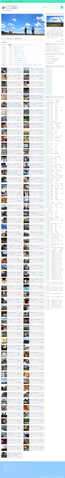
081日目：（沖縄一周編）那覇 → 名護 (54, 236)
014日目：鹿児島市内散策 (35, 406)
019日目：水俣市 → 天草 (14, 393)
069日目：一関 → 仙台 (13, 225)
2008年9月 (48, 92)
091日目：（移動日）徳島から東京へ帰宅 (54, 258)
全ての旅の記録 (49, 56)
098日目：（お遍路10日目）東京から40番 (54, 269)
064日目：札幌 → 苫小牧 (36, 239)
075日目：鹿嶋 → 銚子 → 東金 (53, 226)
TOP (3, 1)
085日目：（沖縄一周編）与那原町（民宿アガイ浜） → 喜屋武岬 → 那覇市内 (14, 172)
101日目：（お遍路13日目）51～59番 (54, 274)
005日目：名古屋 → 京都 (14, 439)
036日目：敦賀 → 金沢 (35, 332)
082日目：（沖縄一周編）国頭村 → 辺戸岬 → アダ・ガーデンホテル (36, 179)
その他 (15, 1)
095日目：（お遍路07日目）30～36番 (54, 264)
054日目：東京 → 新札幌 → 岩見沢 (54, 188)
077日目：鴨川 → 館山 (13, 198)
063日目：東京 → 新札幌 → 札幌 (54, 204)
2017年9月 (48, 78)
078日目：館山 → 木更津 (36, 192)
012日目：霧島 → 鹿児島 (36, 413)
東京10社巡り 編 (50, 61)
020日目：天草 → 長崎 (35, 386)
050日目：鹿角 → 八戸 (35, 285)
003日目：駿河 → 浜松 (13, 446)
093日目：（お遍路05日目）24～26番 (54, 261)
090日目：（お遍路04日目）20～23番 (54, 256)
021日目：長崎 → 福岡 (13, 386)
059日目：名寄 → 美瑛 (13, 259)
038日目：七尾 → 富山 (35, 326)
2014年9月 (48, 83)
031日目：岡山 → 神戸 (13, 352)
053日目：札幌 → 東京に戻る (52, 186)
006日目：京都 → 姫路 (35, 433)
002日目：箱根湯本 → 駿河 (36, 446)
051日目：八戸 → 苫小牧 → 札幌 (54, 183)
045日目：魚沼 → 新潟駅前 (14, 306)
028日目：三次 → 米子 (35, 359)
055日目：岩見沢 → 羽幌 (14, 272)
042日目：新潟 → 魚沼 (35, 312)
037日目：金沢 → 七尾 (13, 332)
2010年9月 (48, 89)
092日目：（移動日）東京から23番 (53, 260)
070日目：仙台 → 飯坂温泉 (36, 218)
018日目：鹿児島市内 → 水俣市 (53, 128)
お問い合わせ (20, 1)
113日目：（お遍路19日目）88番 (53, 304)
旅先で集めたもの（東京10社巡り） (53, 51)
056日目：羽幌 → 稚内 (35, 265)
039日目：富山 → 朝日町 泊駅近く (53, 164)
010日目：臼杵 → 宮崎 (35, 419)
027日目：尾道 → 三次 (13, 366)
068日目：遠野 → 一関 (35, 225)
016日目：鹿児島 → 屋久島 (36, 399)
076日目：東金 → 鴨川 (35, 198)
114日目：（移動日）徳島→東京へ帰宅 (54, 306)
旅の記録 (10, 1)
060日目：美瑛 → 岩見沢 (36, 252)
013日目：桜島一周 (12, 413)
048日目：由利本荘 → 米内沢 (52, 178)
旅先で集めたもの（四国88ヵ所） (53, 49)
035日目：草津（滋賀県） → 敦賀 (53, 158)
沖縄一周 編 (49, 63)
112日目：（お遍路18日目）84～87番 (54, 303)
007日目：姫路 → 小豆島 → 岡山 (54, 110)
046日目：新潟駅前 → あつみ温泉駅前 (54, 175)
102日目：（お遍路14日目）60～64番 (54, 276)
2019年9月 (48, 75)
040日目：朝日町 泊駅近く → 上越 (53, 166)
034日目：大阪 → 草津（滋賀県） (53, 156)
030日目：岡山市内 (34, 352)
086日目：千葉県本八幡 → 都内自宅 (54, 250)
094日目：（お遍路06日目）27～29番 (54, 263)
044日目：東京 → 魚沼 (35, 306)
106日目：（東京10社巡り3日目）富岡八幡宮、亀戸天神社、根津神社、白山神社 (36, 97)
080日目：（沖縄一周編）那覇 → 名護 (54, 234)
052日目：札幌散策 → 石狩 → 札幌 (54, 185)
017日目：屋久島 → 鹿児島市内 (53, 126)
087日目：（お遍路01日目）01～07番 (54, 252)
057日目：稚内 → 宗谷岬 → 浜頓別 (54, 193)
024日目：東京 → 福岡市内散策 (53, 137)
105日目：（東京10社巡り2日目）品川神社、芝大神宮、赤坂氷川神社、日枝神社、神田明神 (14, 104)
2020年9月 (48, 73)
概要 (6, 1)
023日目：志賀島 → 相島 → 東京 (54, 135)
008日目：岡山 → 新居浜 (36, 426)
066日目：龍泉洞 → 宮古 (36, 232)
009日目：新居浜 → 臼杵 (14, 426)
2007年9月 (48, 94)
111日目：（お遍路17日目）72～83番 (54, 301)
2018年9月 (48, 76)
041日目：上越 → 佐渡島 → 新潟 (54, 167)
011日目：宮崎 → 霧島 (13, 419)
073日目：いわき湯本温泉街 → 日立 (54, 223)
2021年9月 (48, 71)
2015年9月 (48, 81)
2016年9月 (48, 79)
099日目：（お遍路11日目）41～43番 (54, 271)
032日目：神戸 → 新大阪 (36, 346)
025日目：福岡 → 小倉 (13, 372)
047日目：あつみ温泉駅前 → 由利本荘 (54, 177)
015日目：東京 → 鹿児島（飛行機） (54, 123)
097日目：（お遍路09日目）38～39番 (54, 268)
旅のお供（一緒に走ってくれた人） (53, 46)
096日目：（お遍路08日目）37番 (53, 266)
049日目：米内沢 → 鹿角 (14, 292)
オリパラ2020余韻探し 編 (52, 60)
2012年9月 (48, 86)
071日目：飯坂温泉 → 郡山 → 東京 (54, 218)
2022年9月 (48, 70)
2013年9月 (48, 84)
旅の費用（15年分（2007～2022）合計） (54, 48)
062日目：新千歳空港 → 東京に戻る (54, 202)
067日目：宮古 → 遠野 (13, 232)
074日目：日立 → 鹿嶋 (35, 205)
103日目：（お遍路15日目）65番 (53, 277)
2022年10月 (48, 68)
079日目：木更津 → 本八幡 (14, 192)
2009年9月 (48, 91)
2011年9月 (48, 87)
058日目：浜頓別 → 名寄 (36, 259)
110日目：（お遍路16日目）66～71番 (54, 299)
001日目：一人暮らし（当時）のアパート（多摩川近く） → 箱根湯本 (15, 455)
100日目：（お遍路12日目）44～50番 (54, 272)
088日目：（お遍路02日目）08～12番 (54, 253)
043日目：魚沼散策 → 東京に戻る (53, 170)
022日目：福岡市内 (34, 379)
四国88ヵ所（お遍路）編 (52, 58)
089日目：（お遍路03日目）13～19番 (54, 255)
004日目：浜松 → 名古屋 (36, 439)
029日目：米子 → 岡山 (13, 359)
